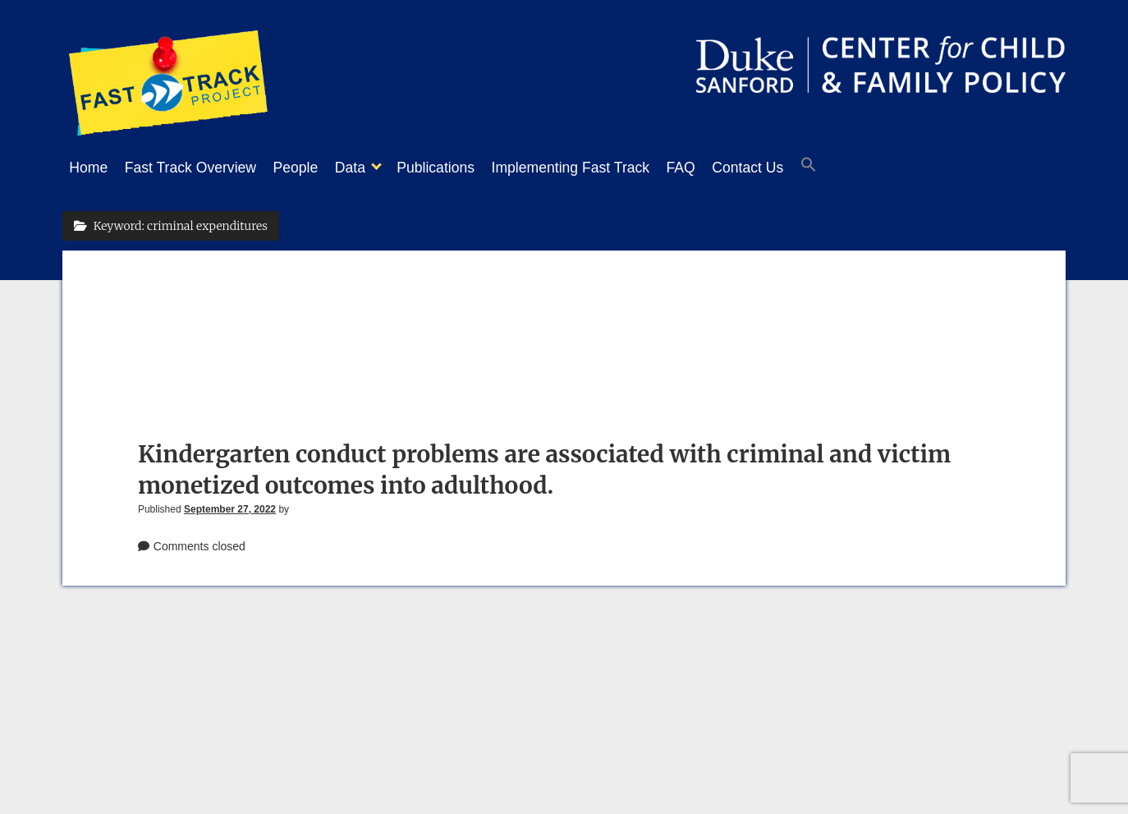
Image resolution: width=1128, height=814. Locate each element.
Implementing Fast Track (612, 167)
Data (375, 167)
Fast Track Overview (198, 167)
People (312, 167)
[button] (874, 168)
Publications (468, 167)
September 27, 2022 (230, 504)
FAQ (730, 167)
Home (88, 167)
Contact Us (805, 167)
